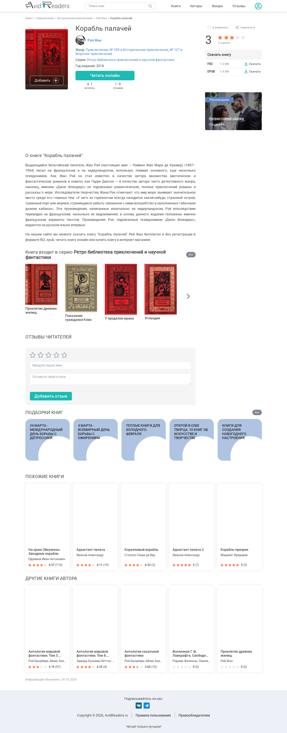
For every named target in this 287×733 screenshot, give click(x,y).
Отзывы (239, 6)
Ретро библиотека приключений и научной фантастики (130, 60)
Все (191, 254)
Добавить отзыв (50, 396)
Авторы (196, 6)
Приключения (97, 50)
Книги (175, 6)
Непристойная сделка (226, 118)
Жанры (217, 6)
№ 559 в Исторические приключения (139, 50)
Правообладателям (194, 715)
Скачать (255, 64)
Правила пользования (153, 715)
